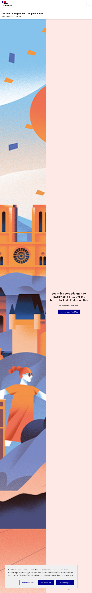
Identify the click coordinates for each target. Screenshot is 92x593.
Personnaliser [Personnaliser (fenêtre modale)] (28, 582)
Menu (89, 3)
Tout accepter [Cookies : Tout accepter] (65, 582)
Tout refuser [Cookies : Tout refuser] (46, 582)
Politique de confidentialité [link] (14, 587)
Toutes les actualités (69, 311)
